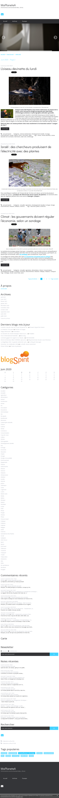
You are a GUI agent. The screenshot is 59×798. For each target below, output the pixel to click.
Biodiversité (27, 134)
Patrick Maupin (5, 591)
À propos (24, 21)
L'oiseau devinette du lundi (19, 69)
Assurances (4, 410)
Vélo (2, 561)
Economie (22, 271)
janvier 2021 (4, 303)
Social (2, 536)
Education (3, 452)
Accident (3, 391)
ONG (2, 508)
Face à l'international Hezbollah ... (10, 335)
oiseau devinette (46, 135)
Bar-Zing (23, 335)
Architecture (4, 401)
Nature (16, 135)
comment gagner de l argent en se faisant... (12, 338)
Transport (53, 271)
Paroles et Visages (20, 329)
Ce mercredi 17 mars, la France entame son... (13, 677)
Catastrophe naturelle (6, 422)
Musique (3, 500)
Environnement (5, 135)
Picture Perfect (5, 346)
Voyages (3, 569)
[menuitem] (5, 21)
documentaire (13, 753)
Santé (2, 529)
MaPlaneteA (8, 5)
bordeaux (39, 753)
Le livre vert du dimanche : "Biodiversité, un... (22, 608)
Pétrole (3, 515)
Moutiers (3, 625)
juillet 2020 (18, 54)
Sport (2, 542)
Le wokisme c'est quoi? (7, 329)
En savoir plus (19, 796)
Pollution (47, 271)
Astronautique (4, 412)
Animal (22, 134)
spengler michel (5, 614)
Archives (14, 21)
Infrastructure (4, 475)
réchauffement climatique (27, 753)
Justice (2, 483)
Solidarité (3, 538)
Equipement (4, 462)
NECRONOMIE (30, 338)
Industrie (12, 206)
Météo (2, 498)
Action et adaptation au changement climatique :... (24, 591)
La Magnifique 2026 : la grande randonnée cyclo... (14, 342)
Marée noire (4, 494)
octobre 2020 (4, 309)
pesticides (4, 753)
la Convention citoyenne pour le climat (37, 257)
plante (38, 206)
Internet (3, 481)
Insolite (11, 135)
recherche (43, 206)
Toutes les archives (5, 318)
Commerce (4, 431)
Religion (3, 527)
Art (1, 405)
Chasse (3, 424)
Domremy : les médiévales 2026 (9, 344)
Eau (2, 445)
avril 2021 (3, 297)
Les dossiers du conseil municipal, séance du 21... (14, 333)
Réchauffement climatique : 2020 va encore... (20, 603)
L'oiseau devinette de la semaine (19, 597)
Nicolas (3, 580)
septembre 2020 (5, 312)
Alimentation (35, 270)
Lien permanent (6, 134)
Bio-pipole (3, 416)
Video (30, 135)
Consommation (47, 270)
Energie (53, 205)
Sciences (22, 206)
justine (2, 620)
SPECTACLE (4, 540)
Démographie (4, 441)
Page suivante (54, 279)
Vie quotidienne (5, 565)
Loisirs (2, 492)
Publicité (3, 525)
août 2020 (3, 314)
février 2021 (4, 301)
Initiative (17, 206)
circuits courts (13, 273)
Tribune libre (4, 557)
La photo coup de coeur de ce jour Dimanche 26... (14, 327)
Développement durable (37, 134)
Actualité (22, 205)
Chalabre (31, 333)
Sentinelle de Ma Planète (7, 534)
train (19, 273)
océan (2, 506)
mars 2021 (3, 299)
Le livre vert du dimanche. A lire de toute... (19, 625)
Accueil (5, 21)
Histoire (3, 468)
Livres (2, 487)
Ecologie (47, 134)
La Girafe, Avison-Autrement (28, 344)
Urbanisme (4, 559)
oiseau (39, 135)
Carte (4, 638)
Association (4, 407)
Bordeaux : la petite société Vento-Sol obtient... (13, 717)
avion (22, 273)
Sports (2, 544)
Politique (42, 271)
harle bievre (17, 136)
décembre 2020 (5, 305)
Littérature (3, 485)
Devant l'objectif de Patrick (37, 327)
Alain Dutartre (4, 597)
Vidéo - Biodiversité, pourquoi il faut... (21, 614)
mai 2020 (3, 54)
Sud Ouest (25, 135)
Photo (20, 135)
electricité (33, 206)
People (2, 512)
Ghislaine (3, 603)
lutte (2, 756)
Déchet (3, 439)
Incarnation (17, 331)
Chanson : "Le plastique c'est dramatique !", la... (19, 620)
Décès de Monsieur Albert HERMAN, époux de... (13, 340)
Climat (41, 270)
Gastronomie (4, 466)
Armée (2, 403)
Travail (2, 555)
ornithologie (30, 136)
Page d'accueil (10, 54)
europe (31, 756)
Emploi (2, 454)
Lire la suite (5, 128)
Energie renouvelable (6, 458)
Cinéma (3, 426)
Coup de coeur (5, 435)
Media (2, 496)
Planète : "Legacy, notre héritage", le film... (12, 706)
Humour (3, 470)
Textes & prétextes (16, 346)
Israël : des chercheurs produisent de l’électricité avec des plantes (26, 149)
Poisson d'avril (4, 519)
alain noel (24, 756)
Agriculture (28, 205)
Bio (2, 414)
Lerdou (3, 586)
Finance (3, 464)
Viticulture (3, 567)
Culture (3, 437)
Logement (3, 489)
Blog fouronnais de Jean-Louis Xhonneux (40, 340)
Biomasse (3, 420)
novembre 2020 (5, 307)
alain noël (23, 136)
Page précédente (32, 279)
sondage (6, 273)
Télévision (3, 548)
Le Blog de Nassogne (35, 342)
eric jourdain (4, 608)
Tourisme (3, 550)
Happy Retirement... (6, 331)
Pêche (2, 510)
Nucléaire (3, 504)
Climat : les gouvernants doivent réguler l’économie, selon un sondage (27, 218)
